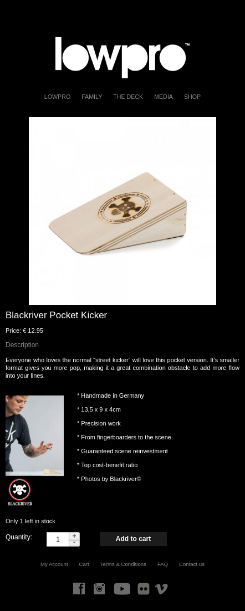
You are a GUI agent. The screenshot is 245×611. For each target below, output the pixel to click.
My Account (54, 564)
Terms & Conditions (123, 564)
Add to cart (133, 539)
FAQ (162, 564)
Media (163, 96)
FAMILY (91, 96)
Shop (192, 96)
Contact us (192, 564)
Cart (84, 564)
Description (22, 345)
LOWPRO (57, 96)
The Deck (128, 96)
